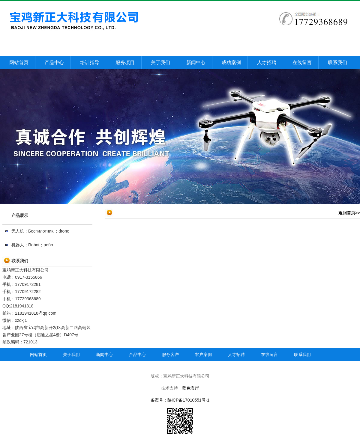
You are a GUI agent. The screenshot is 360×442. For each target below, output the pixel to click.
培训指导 (89, 62)
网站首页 (18, 62)
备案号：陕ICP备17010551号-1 (180, 400)
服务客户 (170, 354)
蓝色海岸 (190, 388)
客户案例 (203, 354)
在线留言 (302, 62)
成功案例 (231, 62)
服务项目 (125, 62)
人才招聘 (266, 62)
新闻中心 (196, 62)
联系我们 (337, 62)
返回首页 (346, 212)
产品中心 (54, 62)
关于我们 (160, 62)
